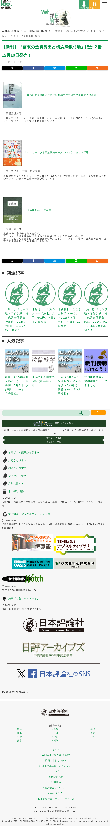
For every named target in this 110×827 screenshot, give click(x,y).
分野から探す (17, 460)
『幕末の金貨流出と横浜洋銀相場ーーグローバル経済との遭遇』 (61, 95)
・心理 (91, 736)
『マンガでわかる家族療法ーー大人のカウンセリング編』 (57, 152)
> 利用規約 (55, 782)
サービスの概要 (53, 437)
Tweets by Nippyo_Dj (15, 691)
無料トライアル (53, 442)
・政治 (55, 729)
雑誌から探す (17, 468)
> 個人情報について (53, 787)
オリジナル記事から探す (23, 452)
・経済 (91, 729)
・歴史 (91, 733)
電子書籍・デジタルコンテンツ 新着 (29, 513)
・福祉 (55, 736)
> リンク (55, 771)
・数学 (18, 740)
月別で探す (16, 483)
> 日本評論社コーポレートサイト (55, 798)
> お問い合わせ (55, 777)
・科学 (55, 740)
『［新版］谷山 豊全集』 (39, 210)
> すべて (55, 749)
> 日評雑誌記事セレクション (55, 766)
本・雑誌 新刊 (16, 491)
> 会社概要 (55, 793)
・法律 (18, 729)
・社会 (18, 733)
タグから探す (17, 475)
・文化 (55, 733)
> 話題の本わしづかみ (55, 760)
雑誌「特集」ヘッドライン (23, 598)
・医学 (18, 736)
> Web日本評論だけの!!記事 (55, 755)
